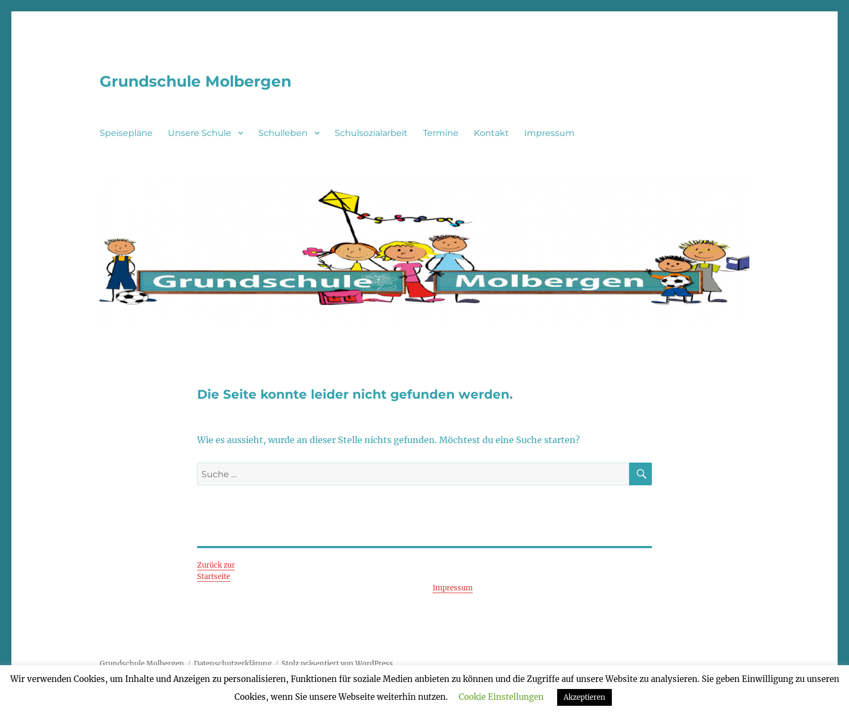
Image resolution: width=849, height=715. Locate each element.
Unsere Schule (199, 133)
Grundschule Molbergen (195, 81)
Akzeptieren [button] (584, 697)
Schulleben (283, 133)
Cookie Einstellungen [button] (501, 697)
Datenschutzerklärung (233, 663)
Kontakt (491, 133)
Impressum (549, 133)
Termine (441, 133)
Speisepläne (126, 133)
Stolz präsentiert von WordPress (337, 663)
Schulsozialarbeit (371, 133)
